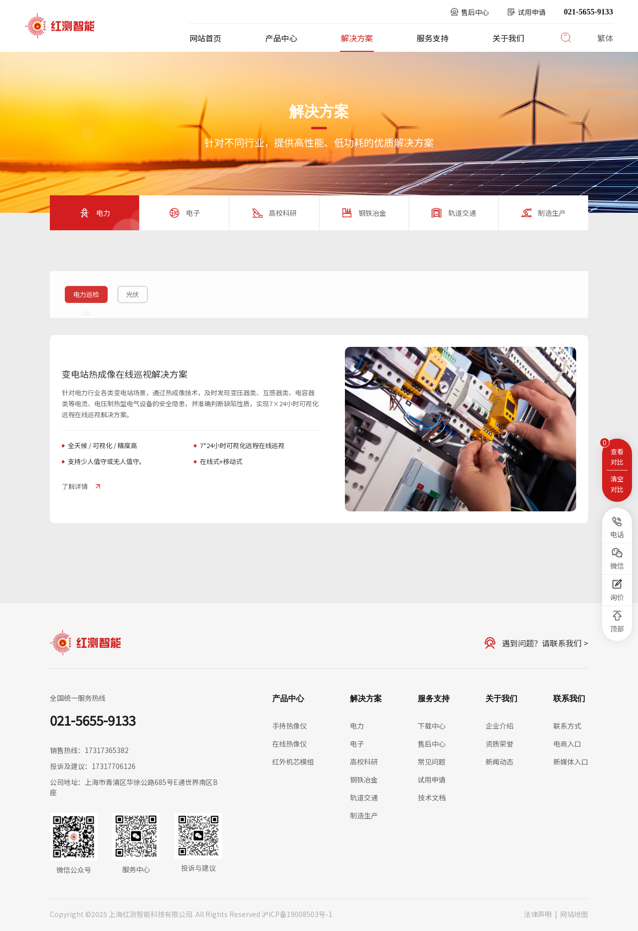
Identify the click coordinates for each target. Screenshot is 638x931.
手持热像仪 (289, 726)
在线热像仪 (289, 744)
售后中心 (432, 744)
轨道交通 (364, 797)
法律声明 (538, 914)
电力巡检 (169, 261)
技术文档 (432, 797)
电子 (357, 744)
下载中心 (432, 726)
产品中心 (281, 38)
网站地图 (574, 914)
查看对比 (617, 456)
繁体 (605, 38)
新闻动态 (499, 762)
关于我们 (508, 38)
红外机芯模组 (293, 762)
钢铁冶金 (364, 779)
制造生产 (364, 815)
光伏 (132, 302)
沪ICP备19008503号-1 (297, 914)
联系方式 (567, 726)
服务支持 (433, 38)
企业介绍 (499, 726)
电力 (137, 261)
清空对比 (617, 484)
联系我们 (569, 698)
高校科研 (364, 762)
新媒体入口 (570, 762)
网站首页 (205, 38)
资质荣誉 (499, 744)
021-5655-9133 (588, 11)
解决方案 (357, 38)
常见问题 (432, 762)
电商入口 (567, 744)
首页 (71, 261)
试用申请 (432, 779)
